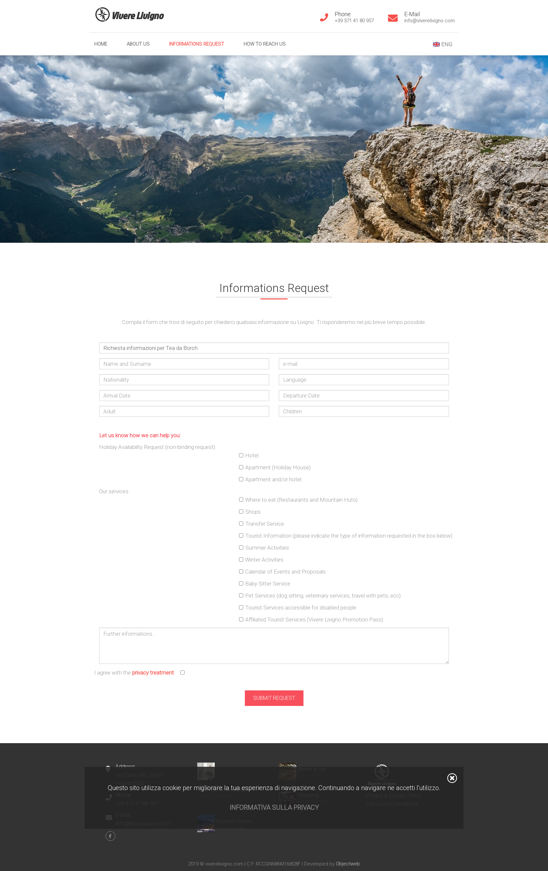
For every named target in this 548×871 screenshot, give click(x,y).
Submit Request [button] (274, 698)
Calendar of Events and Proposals (285, 571)
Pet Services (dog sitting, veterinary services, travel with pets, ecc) (323, 595)
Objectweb (348, 864)
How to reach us (265, 44)
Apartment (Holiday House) (278, 467)
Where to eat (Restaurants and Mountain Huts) (301, 500)
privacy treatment (153, 672)
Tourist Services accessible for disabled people (300, 607)
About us (138, 44)
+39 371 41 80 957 (354, 21)
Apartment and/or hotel (273, 479)
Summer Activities (267, 547)
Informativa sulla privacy (274, 807)
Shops (253, 511)
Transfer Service (264, 523)
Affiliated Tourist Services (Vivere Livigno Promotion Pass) (314, 619)
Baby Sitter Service (267, 583)
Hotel (251, 455)
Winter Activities (264, 559)
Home (100, 44)
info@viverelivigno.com (429, 21)
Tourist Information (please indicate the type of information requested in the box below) (348, 535)
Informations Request (196, 44)
